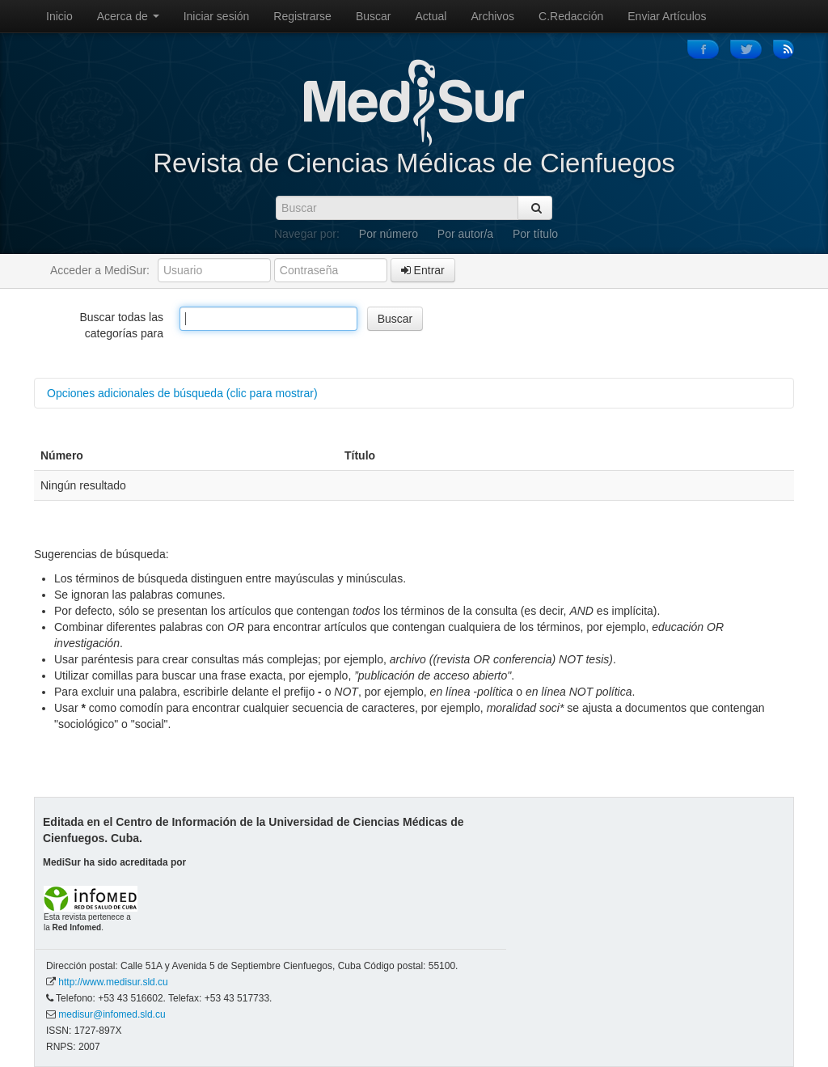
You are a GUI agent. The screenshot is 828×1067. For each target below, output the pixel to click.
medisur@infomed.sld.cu (111, 1014)
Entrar (423, 270)
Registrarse (302, 16)
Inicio (59, 16)
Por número (388, 233)
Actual (431, 16)
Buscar (373, 16)
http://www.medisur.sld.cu (112, 982)
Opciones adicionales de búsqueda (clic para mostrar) (182, 393)
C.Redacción (571, 16)
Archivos (492, 16)
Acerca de (128, 16)
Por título (535, 233)
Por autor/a (465, 233)
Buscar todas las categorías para (122, 325)
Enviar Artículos (666, 16)
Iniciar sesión (217, 16)
